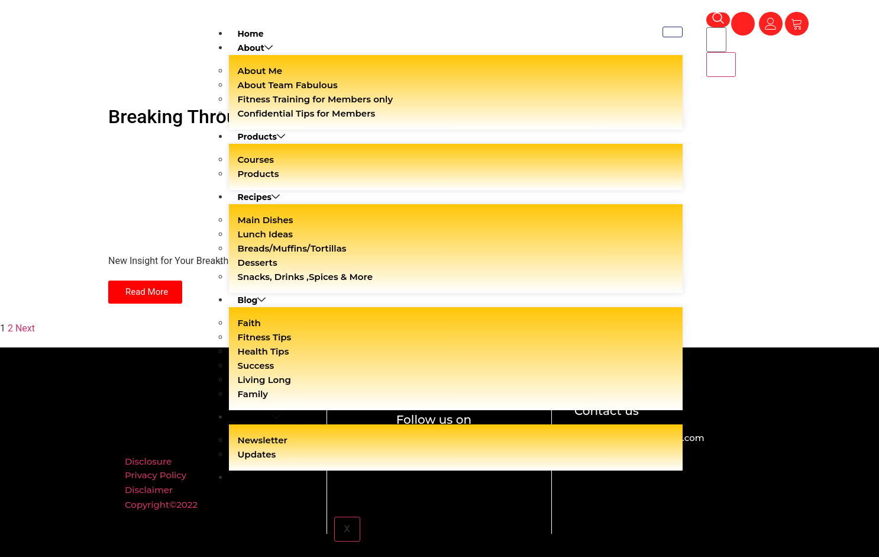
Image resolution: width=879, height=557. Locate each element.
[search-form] (716, 39)
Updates (257, 454)
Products (261, 136)
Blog (252, 300)
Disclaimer (149, 489)
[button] (145, 292)
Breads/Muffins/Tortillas (292, 248)
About (255, 48)
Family (253, 394)
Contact (255, 477)
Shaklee (259, 417)
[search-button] (721, 64)
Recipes (259, 197)
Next (25, 328)
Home (251, 33)
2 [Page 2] (10, 328)
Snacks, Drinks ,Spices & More (305, 276)
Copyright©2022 (161, 504)
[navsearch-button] (718, 19)
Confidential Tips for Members (307, 113)
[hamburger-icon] (673, 32)
